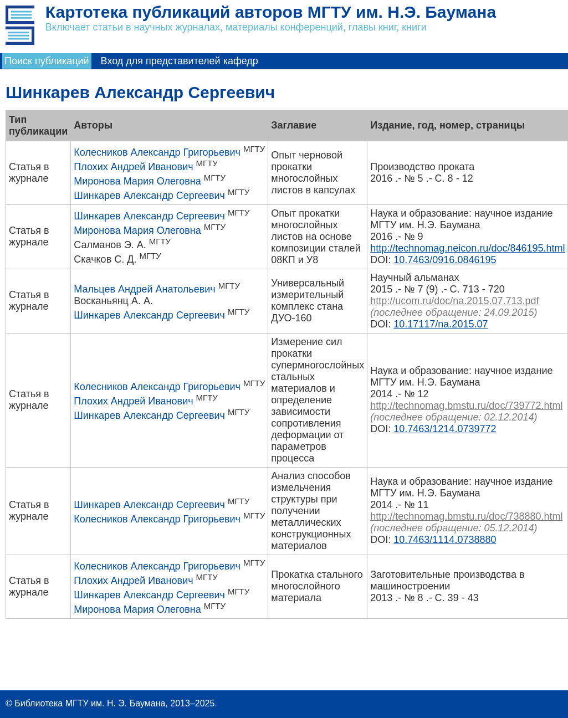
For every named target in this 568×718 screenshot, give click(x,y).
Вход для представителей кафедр (179, 60)
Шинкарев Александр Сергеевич (149, 195)
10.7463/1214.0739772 (444, 428)
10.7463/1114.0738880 (444, 539)
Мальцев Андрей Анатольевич (144, 289)
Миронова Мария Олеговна (137, 181)
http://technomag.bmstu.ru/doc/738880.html (466, 516)
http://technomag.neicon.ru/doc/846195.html (467, 248)
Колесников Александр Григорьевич (157, 152)
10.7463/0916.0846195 (444, 259)
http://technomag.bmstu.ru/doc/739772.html (466, 405)
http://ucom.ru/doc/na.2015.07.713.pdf (454, 300)
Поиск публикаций (46, 60)
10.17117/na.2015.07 (440, 324)
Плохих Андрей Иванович (133, 166)
